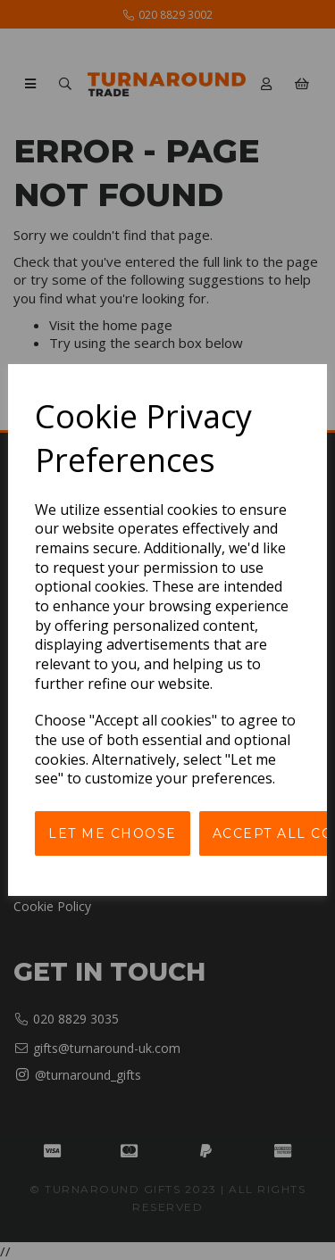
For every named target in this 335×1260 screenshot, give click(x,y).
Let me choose (112, 833)
